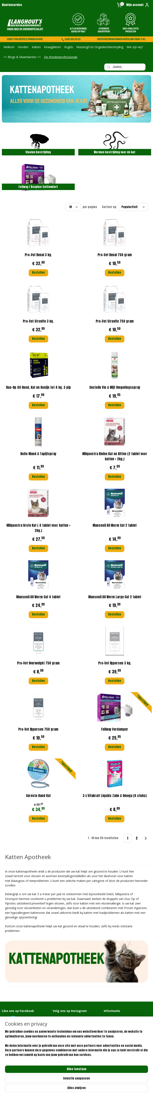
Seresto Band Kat (38, 795)
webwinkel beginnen (94, 1089)
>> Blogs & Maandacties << (22, 57)
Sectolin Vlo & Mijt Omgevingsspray (114, 387)
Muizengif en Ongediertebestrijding (99, 47)
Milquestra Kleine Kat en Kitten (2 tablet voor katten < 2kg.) (114, 456)
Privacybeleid (112, 1034)
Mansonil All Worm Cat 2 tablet (115, 525)
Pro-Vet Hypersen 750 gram (38, 729)
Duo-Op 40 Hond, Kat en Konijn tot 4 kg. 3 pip (38, 387)
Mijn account (137, 4)
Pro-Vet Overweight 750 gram (38, 663)
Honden (23, 47)
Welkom (9, 47)
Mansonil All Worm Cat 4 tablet (38, 596)
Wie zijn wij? (135, 47)
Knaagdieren (52, 47)
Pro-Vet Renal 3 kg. (38, 254)
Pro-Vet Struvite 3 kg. (38, 320)
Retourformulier (113, 1030)
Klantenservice (12, 5)
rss (80, 1089)
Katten (36, 47)
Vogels (68, 47)
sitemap (72, 1089)
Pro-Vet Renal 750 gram (115, 254)
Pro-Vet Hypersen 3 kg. (114, 663)
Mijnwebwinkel (126, 1089)
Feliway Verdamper (114, 729)
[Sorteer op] (133, 207)
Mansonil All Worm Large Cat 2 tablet (114, 596)
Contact (108, 1018)
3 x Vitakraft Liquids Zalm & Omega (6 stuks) (115, 795)
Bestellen (38, 272)
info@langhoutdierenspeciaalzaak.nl (24, 1065)
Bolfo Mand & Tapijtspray (38, 453)
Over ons (109, 1022)
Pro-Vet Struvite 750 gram (115, 320)
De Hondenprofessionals (60, 57)
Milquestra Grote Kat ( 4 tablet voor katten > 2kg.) (38, 528)
